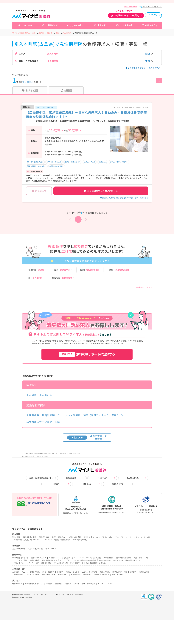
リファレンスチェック (106, 584)
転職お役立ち (151, 25)
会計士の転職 (105, 572)
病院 (57, 421)
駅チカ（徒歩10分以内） (119, 162)
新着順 (66, 90)
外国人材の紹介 (117, 575)
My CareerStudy (105, 560)
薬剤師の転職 (144, 572)
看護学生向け (44, 537)
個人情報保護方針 (77, 594)
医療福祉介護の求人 (80, 540)
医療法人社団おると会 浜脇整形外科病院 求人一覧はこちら (125, 198)
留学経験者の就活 (29, 537)
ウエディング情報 (20, 560)
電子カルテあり (89, 162)
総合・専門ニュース (38, 558)
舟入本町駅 (45, 394)
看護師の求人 (19, 575)
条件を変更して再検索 (87, 437)
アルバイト (119, 537)
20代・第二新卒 (48, 572)
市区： (62, 270)
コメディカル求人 (32, 575)
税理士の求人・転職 (119, 572)
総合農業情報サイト (49, 560)
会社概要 (27, 594)
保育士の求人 (63, 575)
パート (128, 537)
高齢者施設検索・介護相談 (96, 563)
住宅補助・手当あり (54, 162)
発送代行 (49, 584)
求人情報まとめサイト (20, 558)
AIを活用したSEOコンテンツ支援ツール (68, 563)
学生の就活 (16, 537)
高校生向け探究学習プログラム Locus (42, 549)
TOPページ (27, 25)
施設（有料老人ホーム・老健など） (103, 415)
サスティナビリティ (47, 594)
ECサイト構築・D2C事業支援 (85, 560)
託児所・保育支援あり (72, 162)
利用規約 (56, 484)
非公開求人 (28, 81)
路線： (89, 270)
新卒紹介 (60, 572)
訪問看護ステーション (39, 421)
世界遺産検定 (34, 560)
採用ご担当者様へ (130, 7)
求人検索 (101, 25)
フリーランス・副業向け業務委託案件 (56, 540)
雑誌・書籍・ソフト (141, 558)
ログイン (152, 15)
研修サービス (17, 584)
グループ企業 (65, 594)
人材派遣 (15, 572)
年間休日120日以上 (56, 166)
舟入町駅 (31, 394)
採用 (57, 594)
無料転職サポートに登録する (87, 354)
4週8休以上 (102, 162)
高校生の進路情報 (18, 549)
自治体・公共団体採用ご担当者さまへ (40, 478)
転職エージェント (72, 572)
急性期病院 (32, 415)
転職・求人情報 (75, 537)
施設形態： (62, 278)
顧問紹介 (133, 572)
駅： (35, 278)
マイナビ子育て (65, 560)
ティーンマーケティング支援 (90, 558)
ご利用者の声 (126, 25)
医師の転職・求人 (48, 575)
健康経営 (58, 584)
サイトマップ (102, 478)
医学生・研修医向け (59, 537)
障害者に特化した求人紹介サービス (27, 540)
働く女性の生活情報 (123, 558)
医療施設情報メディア (133, 560)
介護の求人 (87, 575)
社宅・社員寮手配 (88, 584)
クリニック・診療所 (69, 415)
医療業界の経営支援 (101, 575)
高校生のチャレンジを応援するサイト (63, 558)
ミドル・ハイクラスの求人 (103, 537)
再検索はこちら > (144, 287)
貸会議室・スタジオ (72, 584)
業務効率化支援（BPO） (34, 584)
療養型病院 (48, 415)
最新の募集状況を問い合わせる (101, 190)
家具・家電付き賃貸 (43, 563)
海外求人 (87, 537)
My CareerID (118, 560)
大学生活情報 (108, 558)
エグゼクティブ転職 (89, 572)
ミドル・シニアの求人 (142, 537)
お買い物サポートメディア (23, 563)
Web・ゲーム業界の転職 (31, 572)
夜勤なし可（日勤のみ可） (46, 107)
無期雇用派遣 (76, 575)
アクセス (35, 594)
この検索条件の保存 (136, 67)
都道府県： (36, 270)
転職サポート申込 (117, 484)
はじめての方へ (76, 25)
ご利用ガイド (52, 25)
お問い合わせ (87, 484)
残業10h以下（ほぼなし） (36, 166)
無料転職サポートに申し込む (125, 15)
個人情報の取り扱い (133, 478)
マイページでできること (152, 7)
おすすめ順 (30, 90)
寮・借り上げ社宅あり (35, 162)
